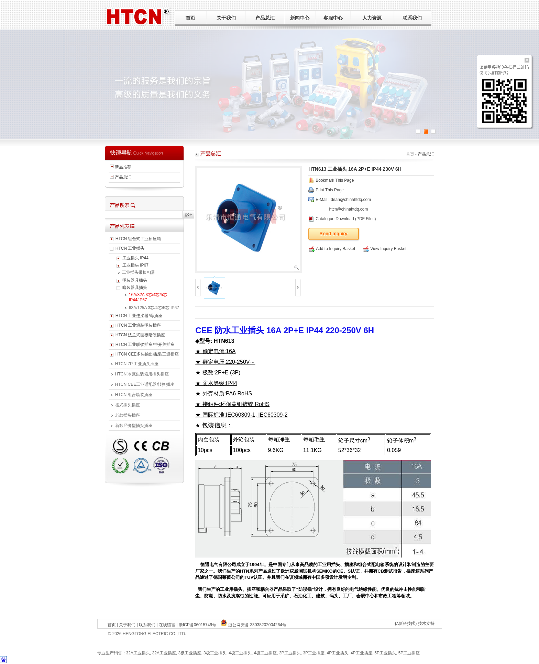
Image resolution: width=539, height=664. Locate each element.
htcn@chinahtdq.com (348, 209)
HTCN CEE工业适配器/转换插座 (145, 384)
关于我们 (226, 18)
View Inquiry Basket (384, 248)
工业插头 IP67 (135, 265)
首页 (190, 18)
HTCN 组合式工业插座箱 (138, 238)
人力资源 (372, 18)
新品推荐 (123, 167)
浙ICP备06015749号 (197, 624)
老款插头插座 (127, 415)
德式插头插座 (127, 405)
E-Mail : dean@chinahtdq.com (343, 199)
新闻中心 (299, 18)
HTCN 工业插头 (130, 248)
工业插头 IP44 (135, 258)
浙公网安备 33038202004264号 (253, 624)
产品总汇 (265, 18)
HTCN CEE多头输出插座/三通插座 (147, 354)
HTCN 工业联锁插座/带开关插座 (145, 344)
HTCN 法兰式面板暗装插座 (140, 335)
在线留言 (167, 624)
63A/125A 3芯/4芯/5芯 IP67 (154, 307)
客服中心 (333, 18)
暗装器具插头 (134, 287)
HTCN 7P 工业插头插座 (136, 363)
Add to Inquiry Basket (332, 248)
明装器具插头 (134, 280)
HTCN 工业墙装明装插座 (138, 325)
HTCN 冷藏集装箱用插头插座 (142, 374)
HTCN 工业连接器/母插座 (139, 315)
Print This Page (330, 190)
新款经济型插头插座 (133, 425)
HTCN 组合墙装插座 (134, 394)
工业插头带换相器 (138, 272)
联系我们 (412, 18)
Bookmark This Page (335, 180)
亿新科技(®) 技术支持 (414, 623)
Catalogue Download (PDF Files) (346, 218)
